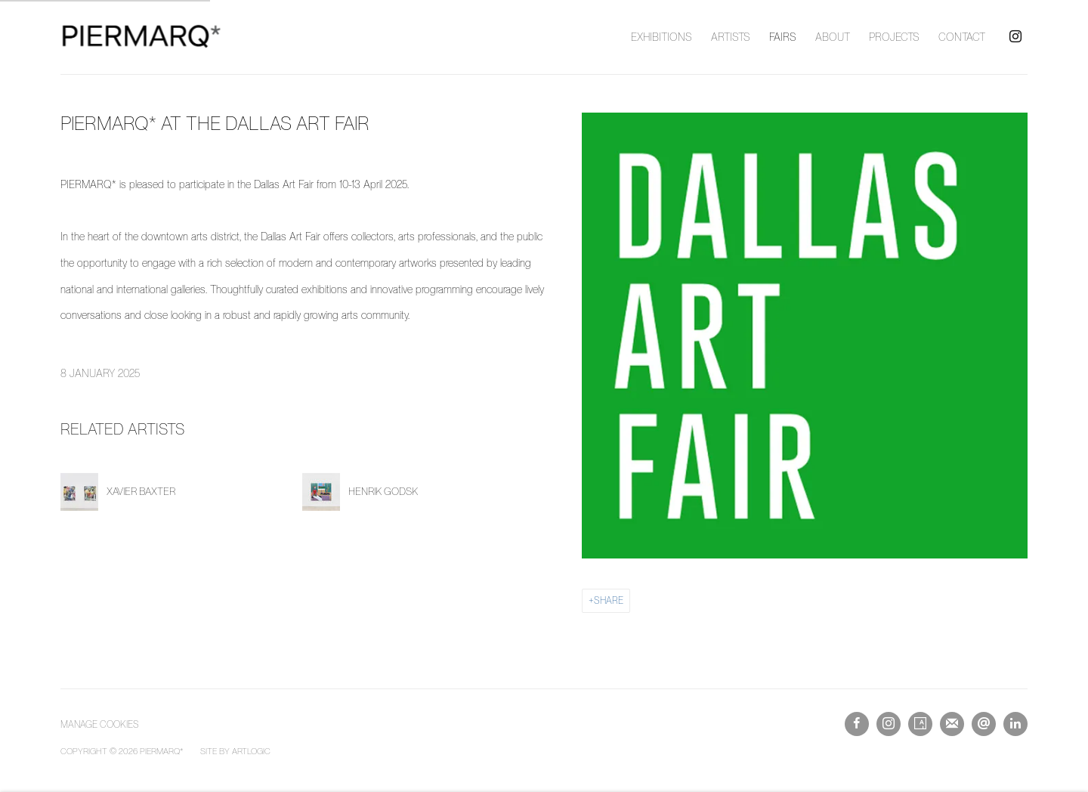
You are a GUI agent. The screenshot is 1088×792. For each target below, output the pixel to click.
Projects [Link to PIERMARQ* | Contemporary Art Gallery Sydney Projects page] (894, 37)
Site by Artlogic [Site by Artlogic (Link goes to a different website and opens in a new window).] (235, 751)
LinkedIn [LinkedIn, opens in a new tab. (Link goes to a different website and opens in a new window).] (1015, 724)
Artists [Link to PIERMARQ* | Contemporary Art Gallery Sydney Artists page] (730, 37)
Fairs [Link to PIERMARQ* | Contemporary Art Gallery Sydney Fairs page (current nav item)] (782, 37)
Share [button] (608, 600)
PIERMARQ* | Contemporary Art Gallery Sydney (143, 37)
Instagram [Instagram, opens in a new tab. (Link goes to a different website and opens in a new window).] (1015, 37)
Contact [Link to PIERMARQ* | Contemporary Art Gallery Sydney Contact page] (961, 37)
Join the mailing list (952, 724)
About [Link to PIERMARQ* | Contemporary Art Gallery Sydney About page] (832, 37)
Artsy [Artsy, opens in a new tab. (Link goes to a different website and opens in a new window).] (920, 724)
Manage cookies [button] (99, 724)
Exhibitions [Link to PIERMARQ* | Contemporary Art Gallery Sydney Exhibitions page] (661, 37)
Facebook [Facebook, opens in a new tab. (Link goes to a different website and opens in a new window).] (857, 724)
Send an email (984, 724)
